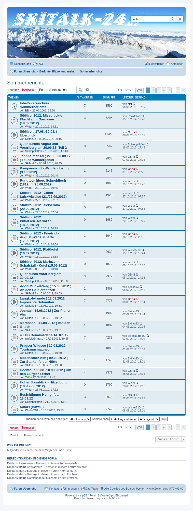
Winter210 (134, 250)
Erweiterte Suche (179, 19)
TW (27, 377)
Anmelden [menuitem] (177, 63)
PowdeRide (135, 116)
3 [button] (158, 90)
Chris (131, 132)
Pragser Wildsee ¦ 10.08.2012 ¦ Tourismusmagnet (43, 347)
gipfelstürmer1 (34, 338)
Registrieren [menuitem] (156, 63)
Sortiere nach (114, 418)
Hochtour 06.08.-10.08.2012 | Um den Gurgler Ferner (45, 372)
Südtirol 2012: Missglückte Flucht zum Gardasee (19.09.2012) (41, 119)
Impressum (72, 488)
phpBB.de (113, 498)
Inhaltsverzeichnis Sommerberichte (34, 105)
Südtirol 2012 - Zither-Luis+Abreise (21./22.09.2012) (43, 194)
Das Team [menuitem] (91, 488)
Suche (172, 19)
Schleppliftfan (33, 151)
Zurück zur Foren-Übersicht (27, 435)
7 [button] (178, 90)
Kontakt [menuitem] (54, 488)
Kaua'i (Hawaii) (32, 407)
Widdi (28, 126)
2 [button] (153, 90)
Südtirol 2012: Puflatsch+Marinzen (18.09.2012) (35, 221)
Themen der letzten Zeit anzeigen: (58, 418)
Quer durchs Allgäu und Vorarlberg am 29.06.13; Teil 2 (43, 145)
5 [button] (169, 90)
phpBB (83, 495)
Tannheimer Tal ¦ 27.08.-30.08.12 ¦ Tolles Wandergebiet (45, 158)
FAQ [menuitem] (40, 63)
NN (27, 110)
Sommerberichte (26, 82)
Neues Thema (20, 90)
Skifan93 (30, 138)
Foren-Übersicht (25, 488)
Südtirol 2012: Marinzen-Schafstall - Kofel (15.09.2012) (43, 263)
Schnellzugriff (22, 63)
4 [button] (164, 90)
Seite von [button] (139, 90)
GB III (131, 156)
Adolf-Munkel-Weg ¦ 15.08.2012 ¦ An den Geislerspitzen (45, 288)
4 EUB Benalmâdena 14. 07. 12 (44, 335)
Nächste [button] (183, 90)
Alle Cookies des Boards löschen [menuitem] (124, 488)
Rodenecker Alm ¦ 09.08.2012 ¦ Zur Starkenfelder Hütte (44, 360)
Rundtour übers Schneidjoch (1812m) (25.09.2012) (43, 182)
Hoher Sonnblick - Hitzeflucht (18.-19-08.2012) (43, 384)
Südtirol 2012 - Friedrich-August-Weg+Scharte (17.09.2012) (39, 237)
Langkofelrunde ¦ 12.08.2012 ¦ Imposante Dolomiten (43, 300)
